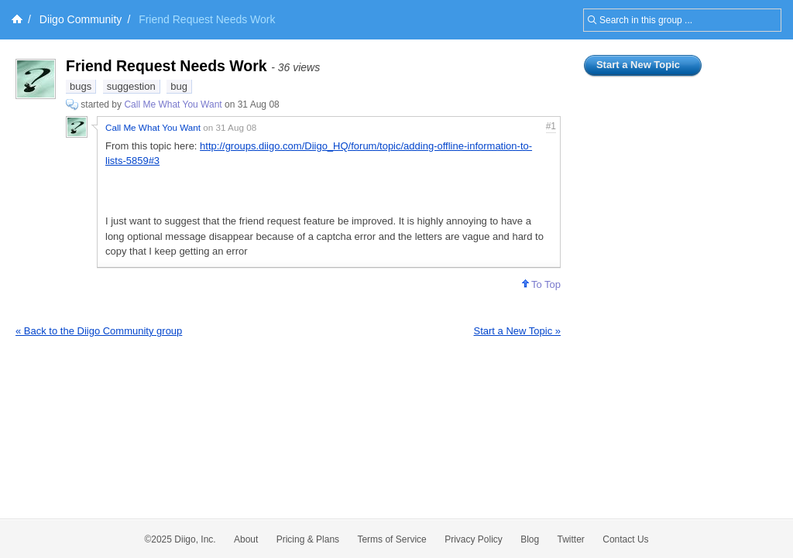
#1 (551, 126)
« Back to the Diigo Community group (98, 331)
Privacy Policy (474, 539)
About (246, 539)
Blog (529, 539)
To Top (541, 284)
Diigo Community (80, 19)
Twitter (571, 539)
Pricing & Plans (307, 539)
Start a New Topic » (517, 331)
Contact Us (625, 539)
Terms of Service (391, 539)
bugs (80, 86)
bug (178, 86)
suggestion (131, 86)
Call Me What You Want (172, 104)
